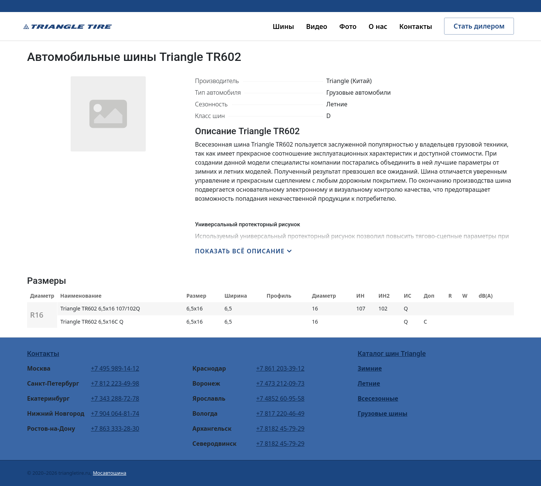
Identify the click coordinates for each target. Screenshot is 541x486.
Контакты (43, 353)
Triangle (67, 26)
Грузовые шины (382, 413)
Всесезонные (378, 398)
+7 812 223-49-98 (115, 383)
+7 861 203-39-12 (280, 368)
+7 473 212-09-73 (280, 383)
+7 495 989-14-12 (115, 368)
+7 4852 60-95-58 (280, 398)
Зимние (370, 368)
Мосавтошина (109, 472)
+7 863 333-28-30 (115, 428)
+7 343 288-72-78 (115, 398)
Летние (369, 383)
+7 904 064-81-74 (115, 413)
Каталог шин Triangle (392, 353)
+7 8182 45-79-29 (280, 428)
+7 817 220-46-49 (280, 413)
